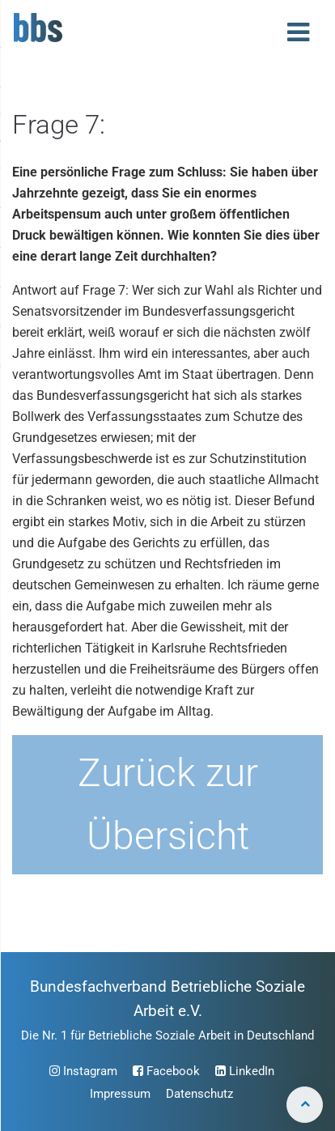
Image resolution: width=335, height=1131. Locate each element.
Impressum (120, 1093)
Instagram (83, 1071)
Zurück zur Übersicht (168, 804)
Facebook (166, 1071)
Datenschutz (199, 1093)
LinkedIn (244, 1071)
